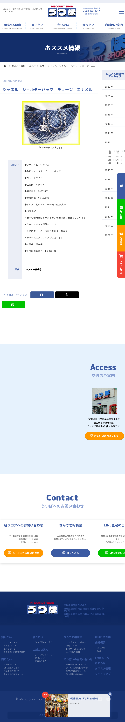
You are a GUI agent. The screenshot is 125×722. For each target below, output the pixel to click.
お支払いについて (11, 645)
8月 (117, 156)
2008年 (109, 235)
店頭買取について (11, 664)
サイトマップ (103, 674)
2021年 (109, 96)
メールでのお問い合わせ (23, 552)
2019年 (109, 114)
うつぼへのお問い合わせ (78, 659)
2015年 (109, 170)
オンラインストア (11, 642)
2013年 (109, 188)
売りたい (6, 659)
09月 (42, 65)
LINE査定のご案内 (11, 667)
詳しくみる (70, 552)
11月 (118, 152)
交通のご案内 (41, 661)
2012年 (109, 198)
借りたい (38, 637)
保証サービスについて (76, 648)
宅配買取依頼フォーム (13, 674)
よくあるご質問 (73, 652)
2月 (117, 163)
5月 (117, 160)
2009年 (109, 226)
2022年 (109, 86)
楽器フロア (40, 658)
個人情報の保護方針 (75, 674)
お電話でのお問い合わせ (77, 664)
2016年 (32, 65)
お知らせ (100, 663)
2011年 (109, 207)
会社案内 (101, 647)
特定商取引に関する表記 (14, 652)
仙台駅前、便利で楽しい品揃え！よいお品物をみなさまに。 (22, 10)
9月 (109, 156)
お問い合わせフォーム (76, 671)
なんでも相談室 (73, 637)
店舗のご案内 (40, 649)
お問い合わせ (93, 14)
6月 (109, 160)
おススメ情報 (18, 65)
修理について (72, 645)
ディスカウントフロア (44, 654)
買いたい (6, 637)
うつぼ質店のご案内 (43, 642)
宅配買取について (11, 671)
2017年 (109, 133)
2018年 (109, 123)
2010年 (109, 216)
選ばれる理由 (103, 637)
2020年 (109, 105)
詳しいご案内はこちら (104, 435)
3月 (109, 163)
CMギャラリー (103, 658)
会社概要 (100, 642)
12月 (110, 152)
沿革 (99, 650)
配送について (9, 648)
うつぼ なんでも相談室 (76, 642)
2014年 (109, 179)
